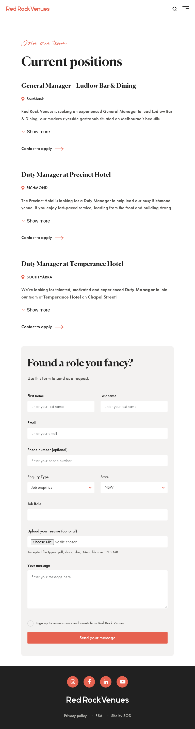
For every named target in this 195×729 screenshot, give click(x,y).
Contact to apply (36, 148)
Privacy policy (75, 715)
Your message (38, 565)
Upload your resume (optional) (52, 531)
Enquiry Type (38, 477)
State (105, 477)
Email (31, 422)
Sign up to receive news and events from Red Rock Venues (76, 623)
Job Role (34, 504)
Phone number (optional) (47, 449)
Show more (35, 131)
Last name (109, 395)
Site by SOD (121, 715)
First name (35, 395)
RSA (99, 715)
